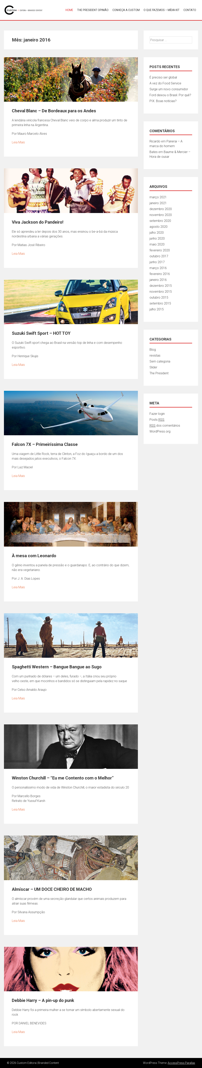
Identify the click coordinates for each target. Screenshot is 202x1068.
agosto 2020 (158, 227)
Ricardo (155, 141)
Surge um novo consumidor (169, 89)
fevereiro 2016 (160, 274)
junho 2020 (157, 238)
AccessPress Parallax (181, 1062)
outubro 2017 (159, 256)
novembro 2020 (161, 215)
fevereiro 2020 (160, 250)
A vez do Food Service (165, 83)
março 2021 (158, 197)
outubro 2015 (159, 297)
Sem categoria (160, 361)
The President (159, 373)
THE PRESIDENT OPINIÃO (92, 10)
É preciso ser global (163, 77)
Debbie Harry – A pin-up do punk (43, 1000)
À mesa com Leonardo (34, 555)
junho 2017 (157, 262)
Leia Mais (18, 142)
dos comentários (165, 426)
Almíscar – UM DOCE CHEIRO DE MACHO (52, 889)
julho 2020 (157, 232)
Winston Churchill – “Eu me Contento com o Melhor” (63, 778)
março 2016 (158, 268)
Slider (153, 367)
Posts (157, 420)
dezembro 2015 (161, 286)
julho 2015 (157, 309)
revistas (155, 355)
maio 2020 (157, 244)
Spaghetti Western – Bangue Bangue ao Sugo (57, 666)
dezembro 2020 (161, 209)
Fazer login (157, 414)
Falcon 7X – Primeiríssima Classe (45, 444)
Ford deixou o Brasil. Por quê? (170, 95)
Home (69, 10)
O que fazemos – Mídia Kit (162, 10)
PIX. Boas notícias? (163, 101)
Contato (189, 10)
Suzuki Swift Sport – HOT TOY (41, 333)
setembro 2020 (160, 221)
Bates (154, 152)
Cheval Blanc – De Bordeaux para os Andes (54, 110)
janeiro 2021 (158, 203)
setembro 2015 (160, 303)
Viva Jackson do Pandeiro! (37, 222)
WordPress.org (160, 431)
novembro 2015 (161, 291)
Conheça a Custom (126, 10)
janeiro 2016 (158, 280)
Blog (153, 349)
